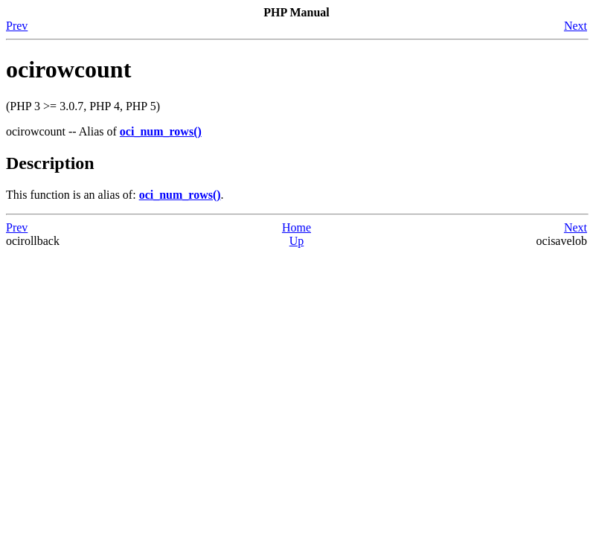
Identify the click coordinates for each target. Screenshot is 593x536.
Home (296, 227)
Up (296, 240)
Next (575, 25)
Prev (17, 25)
